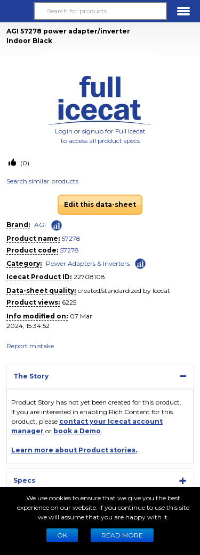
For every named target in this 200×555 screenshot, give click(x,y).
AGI (40, 225)
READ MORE (122, 535)
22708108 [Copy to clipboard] (89, 277)
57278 (71, 238)
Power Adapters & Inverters (88, 263)
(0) (24, 163)
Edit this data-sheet (100, 204)
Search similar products (42, 181)
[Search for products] (100, 11)
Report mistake (30, 346)
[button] (16, 11)
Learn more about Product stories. (74, 450)
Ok (62, 535)
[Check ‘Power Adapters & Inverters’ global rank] (140, 263)
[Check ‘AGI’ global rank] (56, 225)
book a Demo (77, 431)
